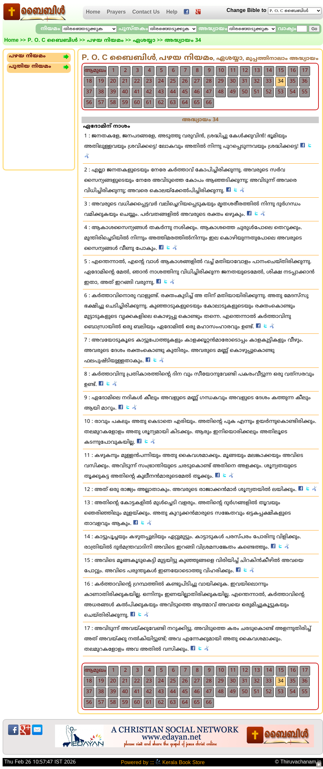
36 (304, 81)
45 (185, 92)
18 (89, 81)
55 (304, 92)
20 (113, 81)
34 (281, 81)
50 (245, 92)
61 (149, 102)
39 (113, 92)
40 (125, 92)
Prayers (116, 12)
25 (173, 81)
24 (161, 81)
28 (209, 81)
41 (137, 92)
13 (257, 70)
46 (197, 92)
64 (185, 102)
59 (125, 102)
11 (233, 70)
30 (233, 81)
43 (161, 92)
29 (221, 81)
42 (149, 92)
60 (137, 102)
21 (125, 81)
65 (197, 102)
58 (113, 102)
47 (209, 92)
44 (173, 92)
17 (305, 70)
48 (221, 92)
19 (101, 81)
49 (233, 92)
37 (89, 92)
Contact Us (146, 12)
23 (149, 81)
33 (269, 81)
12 (245, 70)
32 (257, 81)
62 (161, 102)
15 (281, 70)
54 (292, 92)
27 (197, 81)
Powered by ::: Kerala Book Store (163, 763)
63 (173, 102)
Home (93, 12)
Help (172, 12)
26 (185, 81)
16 (293, 70)
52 (269, 92)
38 (101, 92)
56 (89, 102)
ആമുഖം (95, 70)
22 (137, 81)
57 (101, 102)
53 (281, 92)
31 (245, 81)
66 (209, 102)
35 (292, 81)
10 (221, 70)
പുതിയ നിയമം (30, 66)
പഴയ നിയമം (105, 40)
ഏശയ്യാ (144, 40)
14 (269, 70)
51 (257, 92)
